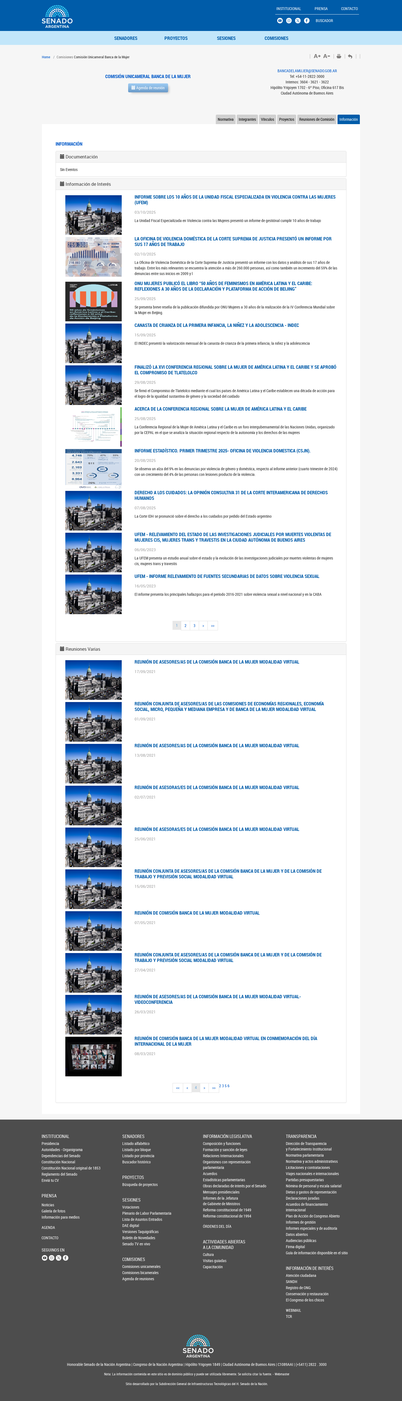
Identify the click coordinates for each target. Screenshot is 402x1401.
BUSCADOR (324, 20)
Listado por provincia (131, 1155)
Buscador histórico (131, 1161)
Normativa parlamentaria (295, 1155)
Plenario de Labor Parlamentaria (131, 1213)
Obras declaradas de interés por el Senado (212, 1185)
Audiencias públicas (295, 1240)
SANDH (291, 1281)
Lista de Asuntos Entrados (131, 1219)
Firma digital (295, 1246)
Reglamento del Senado (51, 1174)
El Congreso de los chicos (295, 1300)
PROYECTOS (176, 38)
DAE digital (130, 1225)
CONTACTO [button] (349, 8)
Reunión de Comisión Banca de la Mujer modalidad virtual (197, 913)
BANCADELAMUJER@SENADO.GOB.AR (307, 70)
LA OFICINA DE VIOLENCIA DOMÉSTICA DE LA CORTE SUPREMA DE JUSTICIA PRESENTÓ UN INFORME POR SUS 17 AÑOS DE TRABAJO (233, 241)
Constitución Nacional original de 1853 (51, 1168)
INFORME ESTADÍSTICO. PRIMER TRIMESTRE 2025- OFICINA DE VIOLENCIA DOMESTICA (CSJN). (223, 450)
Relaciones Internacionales (212, 1155)
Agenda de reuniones (131, 1278)
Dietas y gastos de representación (295, 1192)
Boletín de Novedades (131, 1237)
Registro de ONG (295, 1287)
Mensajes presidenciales (212, 1192)
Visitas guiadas (212, 1260)
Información (348, 119)
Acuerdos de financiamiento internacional (295, 1207)
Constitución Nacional (51, 1161)
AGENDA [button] (48, 1227)
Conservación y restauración (295, 1293)
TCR (289, 1316)
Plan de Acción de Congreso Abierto (295, 1216)
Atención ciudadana (295, 1275)
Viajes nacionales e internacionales (295, 1173)
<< (178, 1087)
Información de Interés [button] (88, 184)
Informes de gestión (295, 1222)
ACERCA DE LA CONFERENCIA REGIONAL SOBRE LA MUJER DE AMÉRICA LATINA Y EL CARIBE (221, 409)
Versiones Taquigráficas (131, 1231)
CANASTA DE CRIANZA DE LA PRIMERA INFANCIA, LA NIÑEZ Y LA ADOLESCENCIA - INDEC (217, 325)
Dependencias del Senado (51, 1155)
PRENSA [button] (321, 8)
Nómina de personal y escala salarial (295, 1185)
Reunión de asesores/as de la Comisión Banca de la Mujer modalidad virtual (217, 662)
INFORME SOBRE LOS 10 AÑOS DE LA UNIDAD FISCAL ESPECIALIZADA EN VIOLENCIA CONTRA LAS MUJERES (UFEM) (235, 200)
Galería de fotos (51, 1211)
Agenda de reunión (148, 87)
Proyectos (286, 119)
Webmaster (281, 1374)
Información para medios (51, 1217)
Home (46, 56)
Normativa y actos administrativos (295, 1161)
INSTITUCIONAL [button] (288, 8)
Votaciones (130, 1207)
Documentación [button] (82, 157)
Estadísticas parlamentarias (212, 1179)
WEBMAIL (293, 1310)
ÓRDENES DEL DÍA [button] (212, 1226)
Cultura (208, 1254)
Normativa (226, 119)
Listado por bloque (131, 1149)
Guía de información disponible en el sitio (295, 1252)
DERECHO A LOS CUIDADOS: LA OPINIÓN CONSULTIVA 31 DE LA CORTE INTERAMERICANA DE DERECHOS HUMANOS (231, 495)
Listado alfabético (131, 1143)
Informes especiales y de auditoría (295, 1228)
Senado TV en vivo (131, 1243)
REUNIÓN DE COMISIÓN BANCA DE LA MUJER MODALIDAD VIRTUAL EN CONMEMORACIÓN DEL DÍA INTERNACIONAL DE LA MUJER (226, 1041)
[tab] (201, 156)
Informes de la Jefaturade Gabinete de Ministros (212, 1200)
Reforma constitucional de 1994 (212, 1216)
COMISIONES (276, 38)
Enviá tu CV (50, 1180)
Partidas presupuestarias (295, 1179)
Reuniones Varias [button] (83, 649)
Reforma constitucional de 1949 (212, 1209)
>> (212, 625)
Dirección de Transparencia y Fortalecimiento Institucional (295, 1146)
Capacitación (212, 1266)
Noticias (48, 1204)
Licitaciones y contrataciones (295, 1167)
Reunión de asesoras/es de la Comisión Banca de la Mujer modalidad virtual (217, 787)
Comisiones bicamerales (131, 1272)
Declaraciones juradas (295, 1198)
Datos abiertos (295, 1234)
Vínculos (267, 119)
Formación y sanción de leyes (212, 1149)
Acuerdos (210, 1173)
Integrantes (247, 119)
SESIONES (226, 38)
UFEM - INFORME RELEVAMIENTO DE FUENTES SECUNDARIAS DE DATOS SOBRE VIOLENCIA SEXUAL (227, 576)
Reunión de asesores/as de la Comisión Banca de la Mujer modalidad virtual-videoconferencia (218, 999)
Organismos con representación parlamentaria (212, 1164)
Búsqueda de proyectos (131, 1184)
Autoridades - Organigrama (51, 1149)
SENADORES (125, 38)
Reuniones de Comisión (316, 119)
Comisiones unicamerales (131, 1266)
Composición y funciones (212, 1143)
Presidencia (50, 1143)
